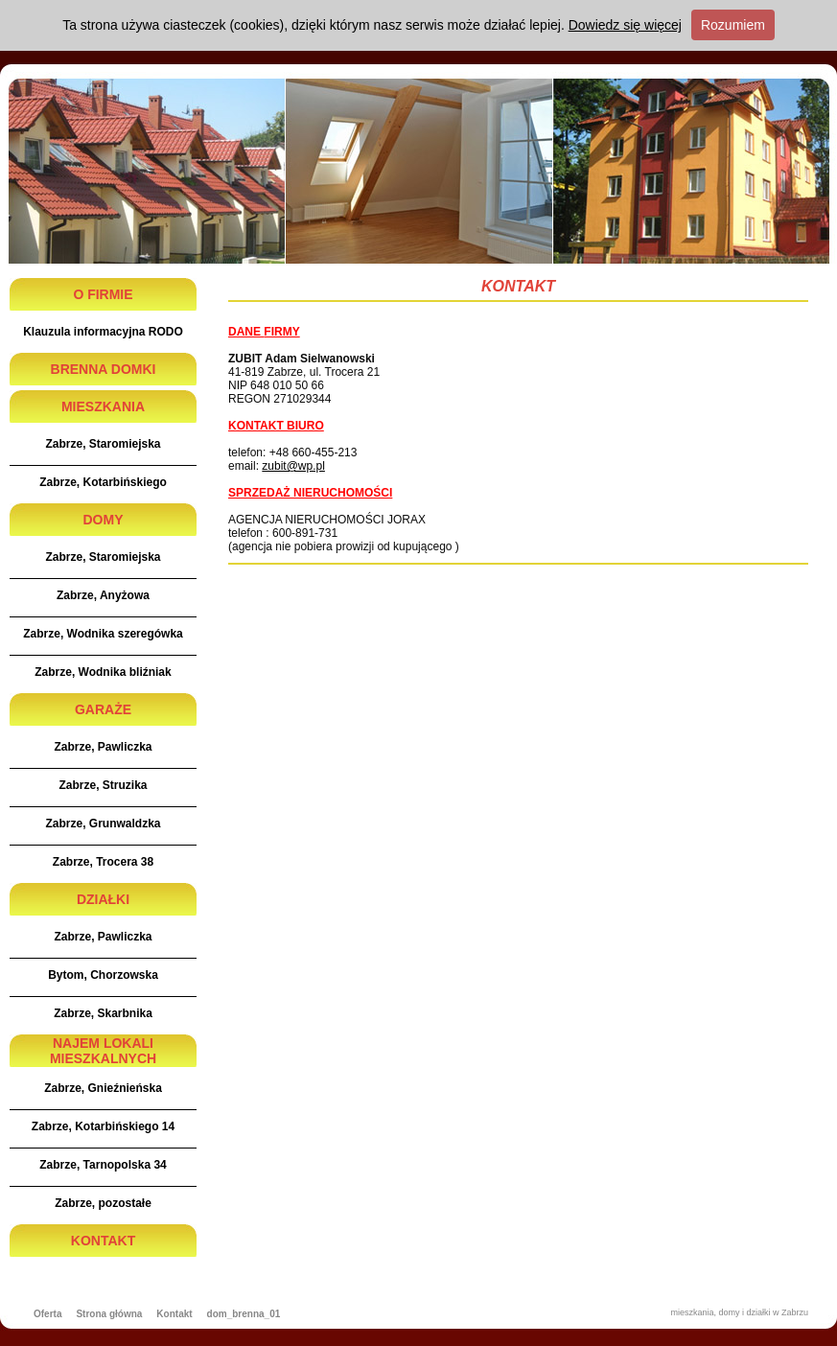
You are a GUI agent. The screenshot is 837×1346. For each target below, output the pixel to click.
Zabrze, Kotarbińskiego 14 (103, 1126)
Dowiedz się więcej (625, 25)
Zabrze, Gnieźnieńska (103, 1088)
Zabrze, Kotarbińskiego (103, 482)
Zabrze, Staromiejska (102, 444)
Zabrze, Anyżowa (103, 595)
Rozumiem (733, 25)
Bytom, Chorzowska (103, 975)
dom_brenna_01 (244, 1314)
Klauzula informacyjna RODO (103, 331)
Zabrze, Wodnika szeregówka (103, 633)
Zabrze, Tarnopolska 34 (103, 1165)
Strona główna (109, 1314)
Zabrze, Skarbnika (103, 1013)
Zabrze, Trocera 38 (103, 862)
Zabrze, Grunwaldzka (102, 823)
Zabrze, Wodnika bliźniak (103, 672)
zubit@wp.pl (293, 466)
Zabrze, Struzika (102, 785)
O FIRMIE (102, 294)
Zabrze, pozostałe (103, 1203)
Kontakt (174, 1314)
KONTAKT (103, 1240)
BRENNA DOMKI (103, 369)
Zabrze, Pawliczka (102, 747)
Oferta (47, 1314)
